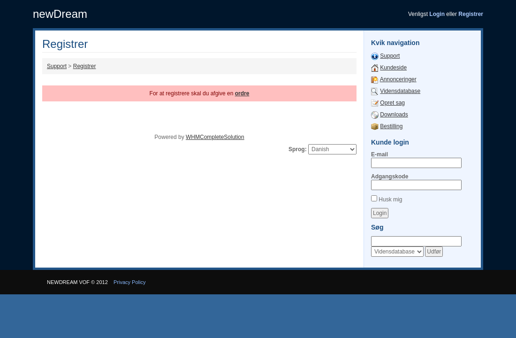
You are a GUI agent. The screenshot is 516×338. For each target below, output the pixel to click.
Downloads (394, 114)
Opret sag (392, 103)
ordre (242, 93)
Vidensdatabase (400, 91)
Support (57, 66)
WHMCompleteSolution (215, 137)
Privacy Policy (129, 282)
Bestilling (391, 126)
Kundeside (393, 67)
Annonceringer (398, 79)
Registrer (84, 66)
